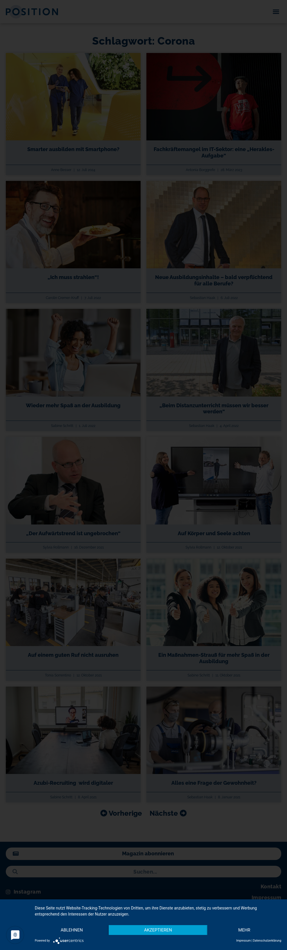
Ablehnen (72, 930)
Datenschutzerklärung (267, 940)
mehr (244, 930)
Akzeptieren (158, 930)
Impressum (243, 940)
